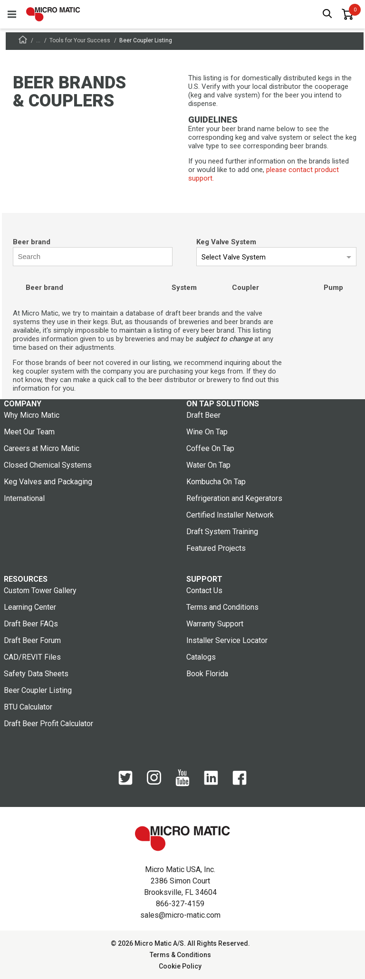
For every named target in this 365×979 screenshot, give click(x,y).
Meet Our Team (29, 431)
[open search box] (327, 14)
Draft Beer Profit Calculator (48, 723)
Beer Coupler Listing (38, 690)
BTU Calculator (28, 706)
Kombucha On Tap (216, 481)
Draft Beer (203, 415)
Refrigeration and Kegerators (234, 498)
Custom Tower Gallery (40, 590)
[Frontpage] (22, 41)
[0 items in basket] (347, 14)
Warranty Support (214, 623)
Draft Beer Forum (32, 640)
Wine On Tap (207, 431)
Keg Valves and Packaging (48, 481)
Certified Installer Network (230, 514)
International (24, 498)
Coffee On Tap (210, 448)
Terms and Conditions (222, 607)
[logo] (53, 14)
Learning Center (30, 607)
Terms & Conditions (180, 955)
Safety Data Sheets (36, 673)
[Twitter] (125, 783)
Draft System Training (222, 531)
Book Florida (207, 673)
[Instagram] (154, 782)
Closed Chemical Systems (48, 465)
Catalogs (201, 657)
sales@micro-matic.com (180, 915)
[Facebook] (239, 783)
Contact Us (204, 590)
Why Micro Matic (31, 415)
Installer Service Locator (227, 640)
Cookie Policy (180, 966)
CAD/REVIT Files (32, 657)
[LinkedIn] (211, 783)
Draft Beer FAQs (31, 623)
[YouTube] (182, 784)
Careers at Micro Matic (41, 448)
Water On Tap (208, 465)
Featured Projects (216, 548)
